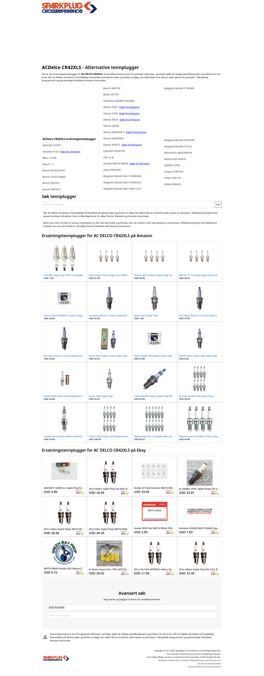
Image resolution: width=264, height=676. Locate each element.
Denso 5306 (111, 113)
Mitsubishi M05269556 (178, 152)
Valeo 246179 (172, 177)
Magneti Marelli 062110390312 (122, 182)
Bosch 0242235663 (54, 176)
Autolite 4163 (50, 151)
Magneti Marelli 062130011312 (122, 188)
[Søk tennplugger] (128, 204)
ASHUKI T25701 (52, 145)
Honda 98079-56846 (116, 163)
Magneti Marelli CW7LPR (179, 140)
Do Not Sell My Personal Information (204, 666)
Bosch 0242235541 (54, 170)
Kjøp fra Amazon (70, 151)
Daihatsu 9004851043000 (118, 100)
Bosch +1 (47, 164)
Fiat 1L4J (108, 157)
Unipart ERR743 (173, 171)
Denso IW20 (111, 119)
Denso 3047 (111, 107)
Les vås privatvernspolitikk (209, 663)
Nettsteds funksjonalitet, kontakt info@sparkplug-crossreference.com (190, 660)
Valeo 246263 (172, 184)
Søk (218, 204)
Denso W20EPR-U (114, 132)
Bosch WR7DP (112, 88)
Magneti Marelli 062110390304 (122, 176)
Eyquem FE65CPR (114, 151)
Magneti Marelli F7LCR (178, 146)
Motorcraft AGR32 (175, 159)
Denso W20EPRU (113, 138)
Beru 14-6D (49, 157)
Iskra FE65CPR (112, 169)
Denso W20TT (111, 144)
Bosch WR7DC (51, 183)
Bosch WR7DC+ (51, 189)
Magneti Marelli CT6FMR (179, 88)
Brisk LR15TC (111, 94)
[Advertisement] (132, 38)
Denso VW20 (111, 125)
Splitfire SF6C (172, 165)
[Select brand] (132, 608)
